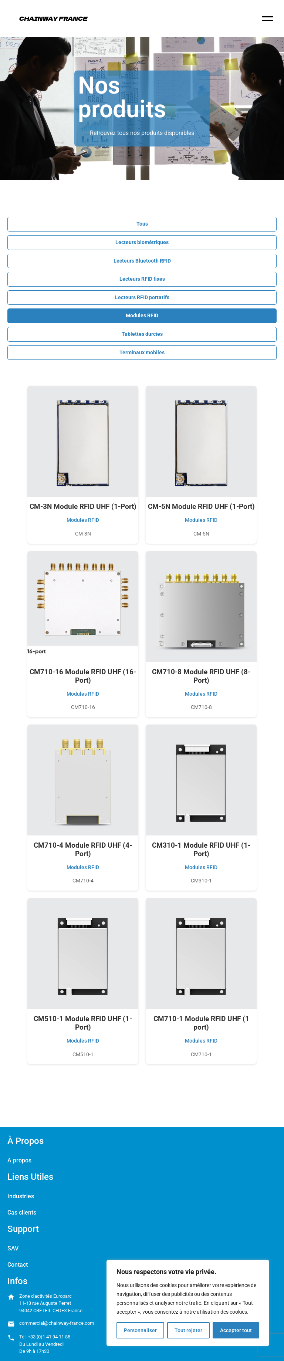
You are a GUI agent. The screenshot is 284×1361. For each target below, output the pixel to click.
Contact (17, 1264)
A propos (19, 1160)
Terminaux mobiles (142, 352)
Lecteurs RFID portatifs (142, 297)
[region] (187, 1303)
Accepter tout (236, 1330)
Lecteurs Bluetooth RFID (142, 261)
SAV (12, 1248)
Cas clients (21, 1212)
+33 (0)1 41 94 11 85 (49, 1337)
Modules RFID (142, 316)
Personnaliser (140, 1330)
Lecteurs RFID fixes (142, 279)
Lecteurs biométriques (142, 242)
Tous (142, 224)
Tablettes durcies (142, 334)
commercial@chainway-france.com (56, 1323)
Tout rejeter (188, 1330)
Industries (20, 1196)
